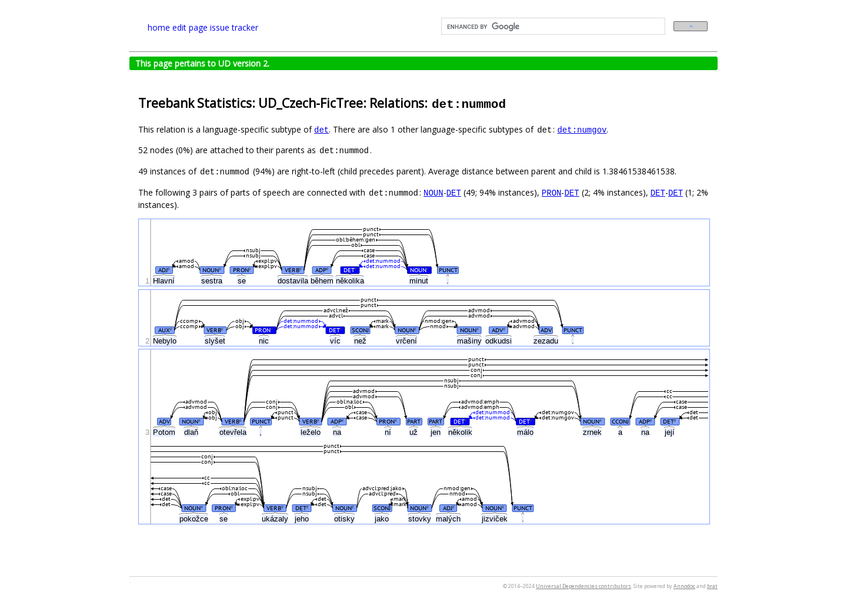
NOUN (433, 192)
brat (712, 586)
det (321, 129)
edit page (190, 27)
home (159, 27)
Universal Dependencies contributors (583, 586)
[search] (552, 26)
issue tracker (234, 27)
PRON (552, 192)
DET (453, 192)
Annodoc (684, 586)
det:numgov (581, 129)
